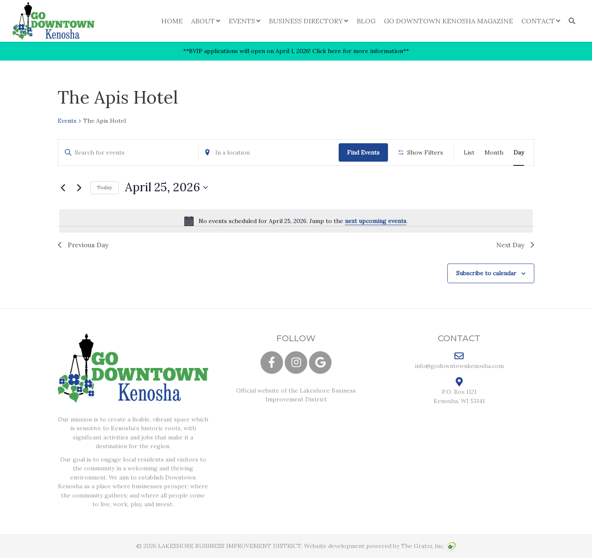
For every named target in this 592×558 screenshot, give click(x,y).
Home (172, 21)
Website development (334, 546)
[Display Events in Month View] (494, 153)
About (203, 21)
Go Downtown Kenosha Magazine (448, 21)
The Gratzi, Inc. (428, 546)
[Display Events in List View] (469, 153)
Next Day (514, 245)
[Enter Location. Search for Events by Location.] (269, 153)
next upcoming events (375, 221)
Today (104, 187)
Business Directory (306, 21)
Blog (366, 21)
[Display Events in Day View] (518, 153)
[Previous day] (63, 188)
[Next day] (79, 188)
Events (242, 21)
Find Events (363, 152)
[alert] (296, 221)
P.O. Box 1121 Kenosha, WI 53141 (459, 391)
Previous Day (83, 245)
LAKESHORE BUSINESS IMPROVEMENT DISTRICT (229, 546)
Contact (538, 21)
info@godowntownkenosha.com (459, 361)
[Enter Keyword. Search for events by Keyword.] (128, 153)
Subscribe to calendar (486, 273)
